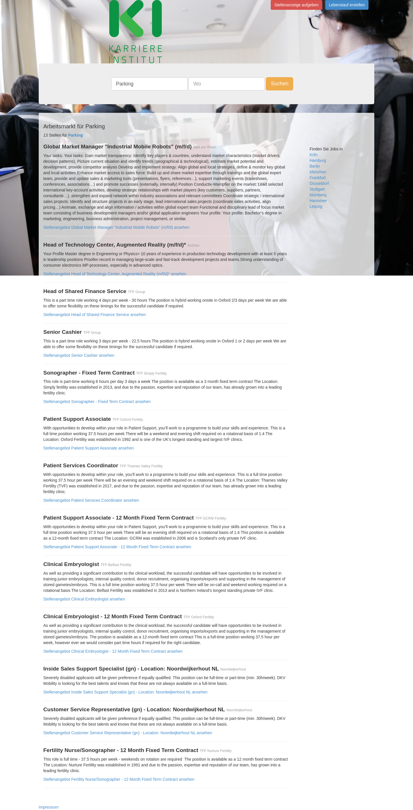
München (318, 172)
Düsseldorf (319, 183)
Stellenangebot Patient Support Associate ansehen (88, 448)
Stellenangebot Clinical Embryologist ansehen (84, 599)
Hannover (318, 200)
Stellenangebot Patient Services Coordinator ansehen (91, 500)
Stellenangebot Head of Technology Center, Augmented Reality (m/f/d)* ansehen (114, 274)
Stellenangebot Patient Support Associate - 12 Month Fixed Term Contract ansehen (117, 546)
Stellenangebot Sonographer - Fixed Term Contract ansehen (97, 401)
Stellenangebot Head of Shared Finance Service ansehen (94, 314)
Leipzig (316, 206)
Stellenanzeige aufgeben (296, 5)
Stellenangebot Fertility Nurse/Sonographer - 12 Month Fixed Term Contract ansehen (118, 779)
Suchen (279, 83)
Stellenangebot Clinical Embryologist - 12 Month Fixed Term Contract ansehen (112, 651)
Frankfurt (318, 177)
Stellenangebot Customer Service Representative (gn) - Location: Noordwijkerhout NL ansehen (127, 732)
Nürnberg (318, 195)
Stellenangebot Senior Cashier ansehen (78, 355)
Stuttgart (317, 189)
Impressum (49, 807)
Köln (314, 154)
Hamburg (318, 160)
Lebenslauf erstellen (347, 5)
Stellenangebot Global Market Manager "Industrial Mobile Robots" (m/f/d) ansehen (116, 227)
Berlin (315, 166)
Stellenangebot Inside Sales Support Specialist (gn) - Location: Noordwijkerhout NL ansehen (125, 692)
